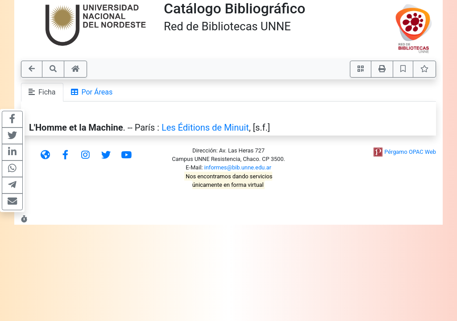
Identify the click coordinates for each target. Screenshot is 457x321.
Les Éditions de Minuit (205, 127)
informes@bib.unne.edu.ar (237, 167)
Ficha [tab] (42, 92)
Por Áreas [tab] (92, 92)
